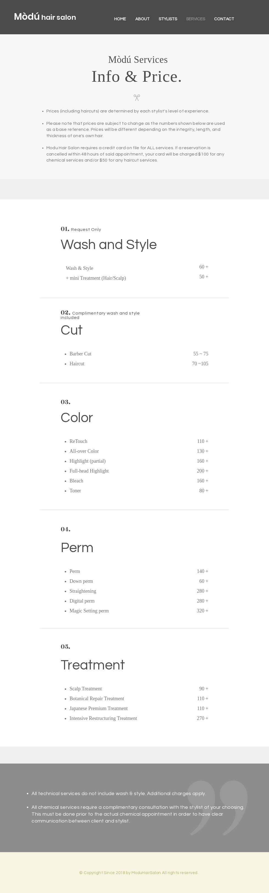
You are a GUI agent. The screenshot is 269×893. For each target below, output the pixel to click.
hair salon (58, 17)
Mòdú (27, 16)
